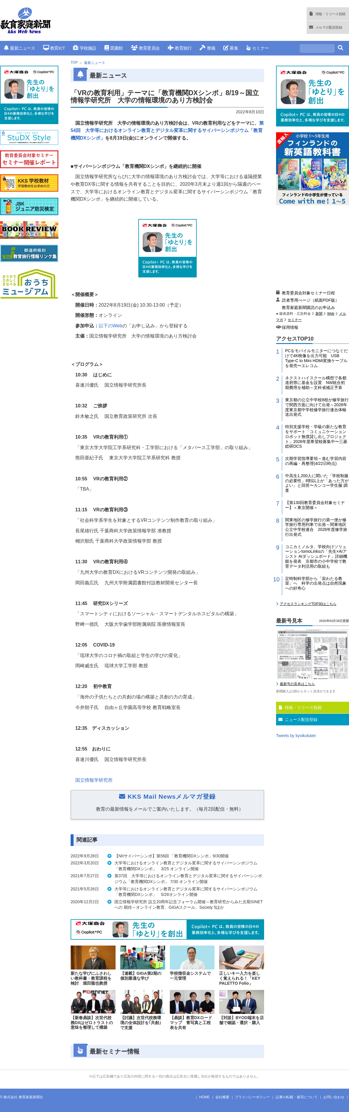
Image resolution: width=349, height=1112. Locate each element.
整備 (207, 48)
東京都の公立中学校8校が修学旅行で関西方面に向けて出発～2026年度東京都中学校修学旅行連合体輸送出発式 (317, 407)
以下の (110, 325)
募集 (230, 48)
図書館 (113, 48)
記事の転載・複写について (297, 1097)
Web (330, 314)
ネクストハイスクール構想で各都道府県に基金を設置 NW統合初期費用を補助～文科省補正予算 (315, 383)
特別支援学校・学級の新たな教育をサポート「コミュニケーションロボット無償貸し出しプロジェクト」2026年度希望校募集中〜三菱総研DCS (316, 436)
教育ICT (54, 48)
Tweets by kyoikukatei (296, 735)
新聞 (318, 314)
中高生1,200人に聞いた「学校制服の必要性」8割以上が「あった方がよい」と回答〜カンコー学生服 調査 (317, 483)
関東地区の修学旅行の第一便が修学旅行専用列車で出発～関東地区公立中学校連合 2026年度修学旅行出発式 (316, 527)
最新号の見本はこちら (297, 684)
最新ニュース (19, 48)
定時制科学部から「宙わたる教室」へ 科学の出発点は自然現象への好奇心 (315, 583)
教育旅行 (179, 48)
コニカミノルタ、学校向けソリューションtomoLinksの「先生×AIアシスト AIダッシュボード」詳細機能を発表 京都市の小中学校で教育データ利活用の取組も (316, 556)
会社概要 (222, 1097)
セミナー (257, 48)
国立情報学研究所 (94, 780)
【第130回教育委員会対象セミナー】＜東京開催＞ (315, 505)
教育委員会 (145, 48)
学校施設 (84, 48)
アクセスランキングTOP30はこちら (308, 604)
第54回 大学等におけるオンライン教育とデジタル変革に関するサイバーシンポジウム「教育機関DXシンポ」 (167, 130)
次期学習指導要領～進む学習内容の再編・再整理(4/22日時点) (315, 461)
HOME (204, 1097)
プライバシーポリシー (252, 1097)
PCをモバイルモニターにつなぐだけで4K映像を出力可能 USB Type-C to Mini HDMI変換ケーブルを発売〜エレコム (316, 358)
